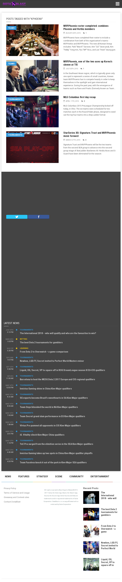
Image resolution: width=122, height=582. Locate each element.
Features (23, 476)
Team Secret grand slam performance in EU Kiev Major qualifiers (52, 416)
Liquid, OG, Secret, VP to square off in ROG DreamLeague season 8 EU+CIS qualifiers (62, 370)
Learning (24, 348)
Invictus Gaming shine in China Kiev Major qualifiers (46, 388)
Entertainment (100, 476)
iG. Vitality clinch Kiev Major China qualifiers (42, 434)
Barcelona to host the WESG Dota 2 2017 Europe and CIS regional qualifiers (57, 379)
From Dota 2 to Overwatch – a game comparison (44, 351)
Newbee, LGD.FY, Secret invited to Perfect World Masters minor (52, 361)
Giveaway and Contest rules (16, 497)
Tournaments (15, 99)
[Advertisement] (61, 194)
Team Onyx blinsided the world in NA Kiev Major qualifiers (49, 407)
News (8, 476)
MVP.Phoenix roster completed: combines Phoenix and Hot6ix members (85, 27)
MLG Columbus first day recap (79, 97)
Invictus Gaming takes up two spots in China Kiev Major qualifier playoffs (56, 453)
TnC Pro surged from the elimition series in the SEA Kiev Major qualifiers (56, 444)
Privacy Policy (10, 488)
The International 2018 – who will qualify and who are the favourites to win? (58, 333)
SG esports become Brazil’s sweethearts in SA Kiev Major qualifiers (54, 397)
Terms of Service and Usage (17, 493)
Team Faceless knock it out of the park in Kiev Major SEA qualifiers (53, 462)
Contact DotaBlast (12, 502)
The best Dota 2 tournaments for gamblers (41, 342)
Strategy (42, 476)
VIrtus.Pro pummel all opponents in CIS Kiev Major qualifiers (50, 425)
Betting (23, 339)
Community (76, 476)
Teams (11, 28)
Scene (58, 476)
